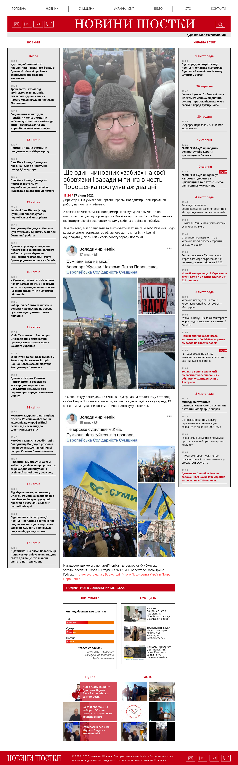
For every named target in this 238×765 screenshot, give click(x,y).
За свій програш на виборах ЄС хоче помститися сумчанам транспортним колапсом (97, 713)
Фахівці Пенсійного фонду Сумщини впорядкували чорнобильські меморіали (29, 214)
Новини (52, 8)
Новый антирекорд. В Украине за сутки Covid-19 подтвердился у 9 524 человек (204, 277)
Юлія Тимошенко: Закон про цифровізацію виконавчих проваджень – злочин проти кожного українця (30, 341)
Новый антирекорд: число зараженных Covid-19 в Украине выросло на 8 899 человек (203, 339)
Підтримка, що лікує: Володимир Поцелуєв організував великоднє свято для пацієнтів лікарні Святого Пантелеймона (33, 556)
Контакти (218, 8)
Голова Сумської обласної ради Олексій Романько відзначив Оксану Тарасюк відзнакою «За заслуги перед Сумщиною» (203, 100)
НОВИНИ (33, 42)
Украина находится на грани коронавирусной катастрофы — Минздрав (202, 303)
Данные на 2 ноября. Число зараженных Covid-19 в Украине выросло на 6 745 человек (203, 477)
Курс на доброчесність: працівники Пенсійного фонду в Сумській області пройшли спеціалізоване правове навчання (32, 71)
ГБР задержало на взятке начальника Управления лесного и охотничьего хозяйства (204, 357)
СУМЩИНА (148, 598)
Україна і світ (124, 8)
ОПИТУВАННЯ (90, 598)
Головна (19, 8)
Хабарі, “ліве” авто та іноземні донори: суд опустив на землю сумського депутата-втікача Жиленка (31, 310)
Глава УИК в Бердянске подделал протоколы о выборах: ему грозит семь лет (203, 441)
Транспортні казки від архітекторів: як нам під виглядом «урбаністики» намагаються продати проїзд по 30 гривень (32, 96)
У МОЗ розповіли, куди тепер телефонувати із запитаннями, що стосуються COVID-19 (203, 459)
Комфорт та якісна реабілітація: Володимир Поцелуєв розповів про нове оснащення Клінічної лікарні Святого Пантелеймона (32, 446)
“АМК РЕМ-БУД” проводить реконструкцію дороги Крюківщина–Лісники (200, 151)
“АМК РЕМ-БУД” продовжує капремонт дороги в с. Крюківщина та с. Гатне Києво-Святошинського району (203, 180)
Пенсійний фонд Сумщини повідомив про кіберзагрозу (30, 149)
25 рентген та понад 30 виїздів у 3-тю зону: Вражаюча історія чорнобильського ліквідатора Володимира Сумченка (32, 362)
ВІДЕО (90, 677)
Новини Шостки (153, 760)
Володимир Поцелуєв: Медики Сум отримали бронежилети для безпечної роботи (33, 232)
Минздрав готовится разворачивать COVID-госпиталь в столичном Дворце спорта (204, 405)
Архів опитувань (103, 658)
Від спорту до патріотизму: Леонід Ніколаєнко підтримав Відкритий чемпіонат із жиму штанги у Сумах (202, 69)
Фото (187, 8)
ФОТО (148, 677)
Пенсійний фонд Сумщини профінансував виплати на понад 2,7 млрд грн (29, 166)
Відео (158, 8)
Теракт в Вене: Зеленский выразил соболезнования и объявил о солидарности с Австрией (200, 377)
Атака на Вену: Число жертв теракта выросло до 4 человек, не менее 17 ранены (204, 321)
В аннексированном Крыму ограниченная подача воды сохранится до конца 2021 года (201, 423)
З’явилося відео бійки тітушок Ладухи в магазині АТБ (97, 730)
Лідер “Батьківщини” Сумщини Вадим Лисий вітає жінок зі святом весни (96, 691)
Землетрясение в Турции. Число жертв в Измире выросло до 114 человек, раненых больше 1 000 (202, 259)
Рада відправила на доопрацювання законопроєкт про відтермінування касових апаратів (204, 208)
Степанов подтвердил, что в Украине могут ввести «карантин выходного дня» (202, 241)
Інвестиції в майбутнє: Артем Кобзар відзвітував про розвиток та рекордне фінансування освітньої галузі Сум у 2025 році (33, 467)
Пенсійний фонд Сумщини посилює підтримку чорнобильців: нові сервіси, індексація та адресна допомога (32, 185)
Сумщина (86, 8)
